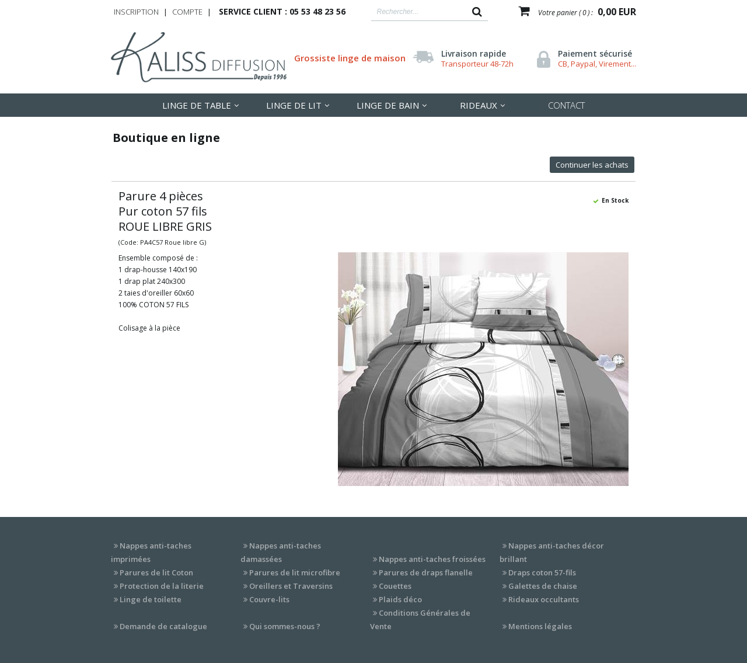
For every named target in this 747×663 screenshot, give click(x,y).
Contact (566, 105)
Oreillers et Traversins (291, 586)
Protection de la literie (162, 586)
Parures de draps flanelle (426, 572)
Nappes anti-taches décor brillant (552, 552)
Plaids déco (400, 599)
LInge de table (196, 105)
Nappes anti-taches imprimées (151, 552)
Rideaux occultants (543, 599)
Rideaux (478, 105)
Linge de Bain (388, 105)
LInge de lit (294, 105)
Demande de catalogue (163, 626)
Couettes (395, 586)
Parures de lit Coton (156, 572)
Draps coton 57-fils (542, 572)
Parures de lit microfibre (294, 572)
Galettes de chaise (542, 586)
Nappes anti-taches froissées (432, 559)
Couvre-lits (269, 599)
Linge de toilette (150, 599)
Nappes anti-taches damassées (280, 552)
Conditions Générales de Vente (420, 619)
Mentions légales (540, 626)
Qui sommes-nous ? (284, 626)
